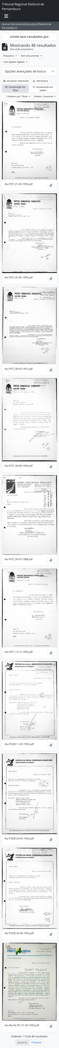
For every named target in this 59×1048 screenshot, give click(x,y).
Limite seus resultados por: (29, 36)
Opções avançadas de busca (25, 71)
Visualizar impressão (16, 80)
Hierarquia (40, 80)
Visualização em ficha (15, 88)
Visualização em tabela (43, 88)
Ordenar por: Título (17, 96)
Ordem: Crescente (44, 96)
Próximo (36, 1042)
